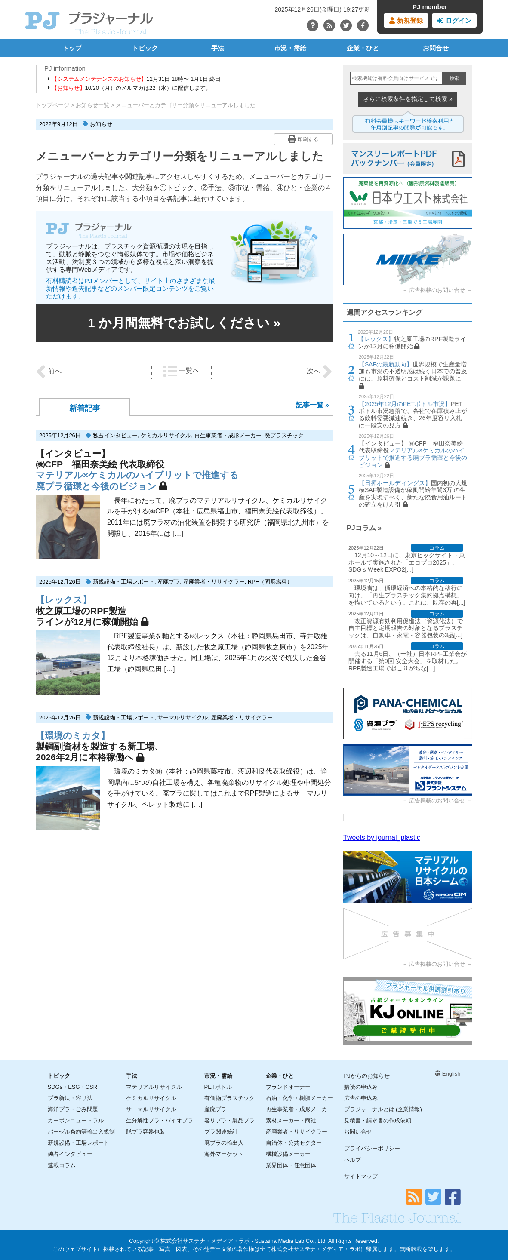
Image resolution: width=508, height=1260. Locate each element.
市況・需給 (290, 48)
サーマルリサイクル (182, 717)
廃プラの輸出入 (223, 1143)
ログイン (454, 20)
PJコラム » (364, 528)
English (447, 1073)
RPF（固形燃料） (270, 581)
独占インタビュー (115, 435)
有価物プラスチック (229, 1098)
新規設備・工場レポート (123, 581)
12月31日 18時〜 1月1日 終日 (134, 79)
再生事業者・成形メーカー (228, 435)
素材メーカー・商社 (291, 1120)
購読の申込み (361, 1087)
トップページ (52, 105)
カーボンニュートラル (76, 1120)
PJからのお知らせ (367, 1076)
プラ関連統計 (221, 1131)
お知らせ (101, 124)
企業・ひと (363, 48)
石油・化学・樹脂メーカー (299, 1098)
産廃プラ (168, 581)
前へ (49, 371)
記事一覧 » (312, 405)
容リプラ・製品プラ (229, 1120)
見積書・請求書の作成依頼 (377, 1120)
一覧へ (181, 371)
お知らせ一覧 (92, 105)
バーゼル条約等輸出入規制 (81, 1131)
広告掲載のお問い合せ (437, 290)
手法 (217, 48)
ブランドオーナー (288, 1087)
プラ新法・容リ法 (70, 1098)
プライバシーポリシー (372, 1148)
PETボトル (218, 1087)
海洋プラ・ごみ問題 (73, 1109)
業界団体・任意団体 (291, 1165)
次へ (320, 371)
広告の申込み (361, 1098)
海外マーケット (223, 1154)
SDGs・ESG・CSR (73, 1087)
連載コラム (62, 1165)
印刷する (303, 139)
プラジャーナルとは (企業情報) (383, 1109)
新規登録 (405, 20)
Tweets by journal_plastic (381, 837)
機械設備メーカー (288, 1154)
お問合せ (436, 48)
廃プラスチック (284, 435)
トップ (72, 48)
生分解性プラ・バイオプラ (159, 1120)
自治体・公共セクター (294, 1143)
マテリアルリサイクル (154, 1087)
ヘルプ (352, 1159)
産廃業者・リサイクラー (214, 581)
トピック (145, 48)
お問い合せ (358, 1131)
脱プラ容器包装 (145, 1131)
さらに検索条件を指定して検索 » (408, 98)
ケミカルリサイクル (166, 435)
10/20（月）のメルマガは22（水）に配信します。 (130, 88)
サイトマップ (361, 1176)
